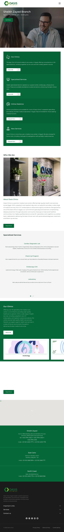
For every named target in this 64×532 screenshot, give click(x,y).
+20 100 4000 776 (27, 476)
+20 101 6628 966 (40, 476)
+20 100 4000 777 (27, 442)
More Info (10, 69)
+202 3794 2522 (27, 437)
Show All (8, 332)
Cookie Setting (56, 527)
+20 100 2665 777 (40, 460)
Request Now (11, 119)
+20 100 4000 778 (40, 442)
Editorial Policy (46, 527)
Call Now (8, 20)
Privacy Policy (36, 527)
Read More (9, 225)
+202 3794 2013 (32, 440)
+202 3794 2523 (38, 437)
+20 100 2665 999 (27, 460)
